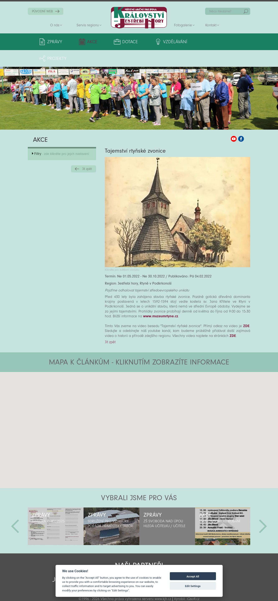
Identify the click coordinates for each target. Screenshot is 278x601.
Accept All (193, 576)
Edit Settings (193, 586)
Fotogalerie (183, 25)
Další (263, 509)
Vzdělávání (172, 41)
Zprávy (54, 41)
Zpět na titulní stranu (139, 18)
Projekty (218, 41)
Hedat (246, 11)
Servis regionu (88, 25)
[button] (151, 380)
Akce (91, 41)
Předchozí (15, 509)
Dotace (128, 41)
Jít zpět (87, 152)
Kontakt (210, 25)
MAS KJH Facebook (241, 122)
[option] (56, 509)
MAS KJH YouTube (234, 122)
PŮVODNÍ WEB (42, 11)
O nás (54, 25)
